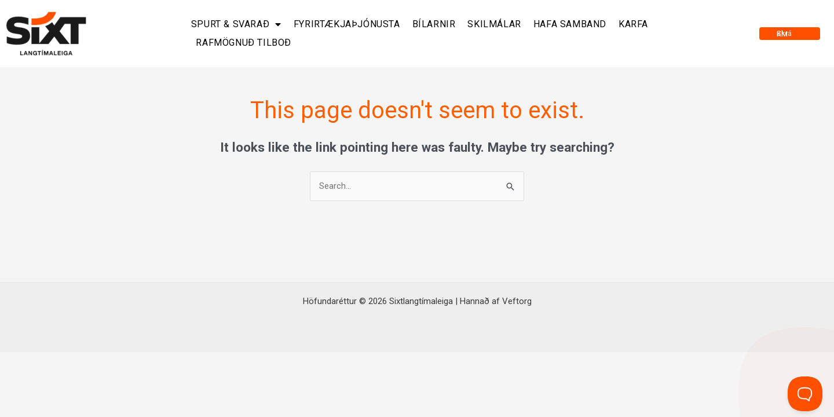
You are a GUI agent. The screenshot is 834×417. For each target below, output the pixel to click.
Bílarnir (434, 24)
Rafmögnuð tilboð (243, 42)
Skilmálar (494, 24)
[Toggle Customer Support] (805, 393)
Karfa (633, 24)
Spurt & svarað (236, 24)
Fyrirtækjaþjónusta (347, 24)
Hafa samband (569, 24)
